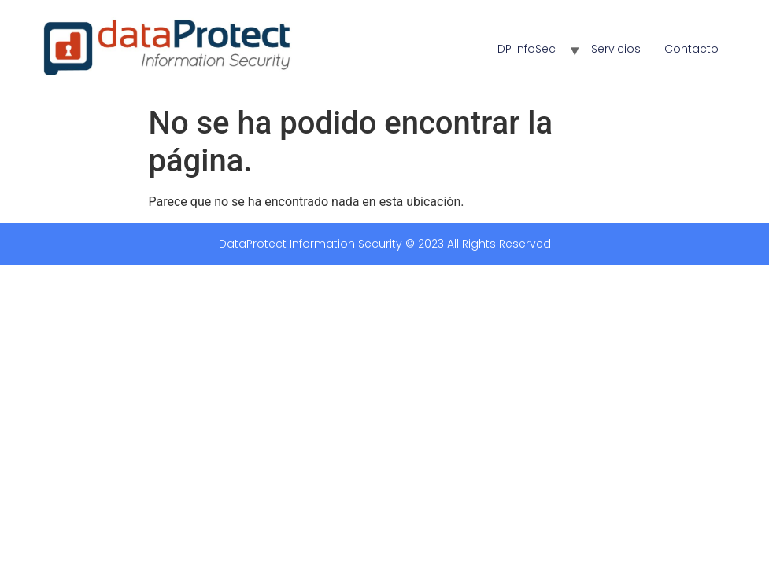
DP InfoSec (526, 49)
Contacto (691, 49)
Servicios (616, 49)
